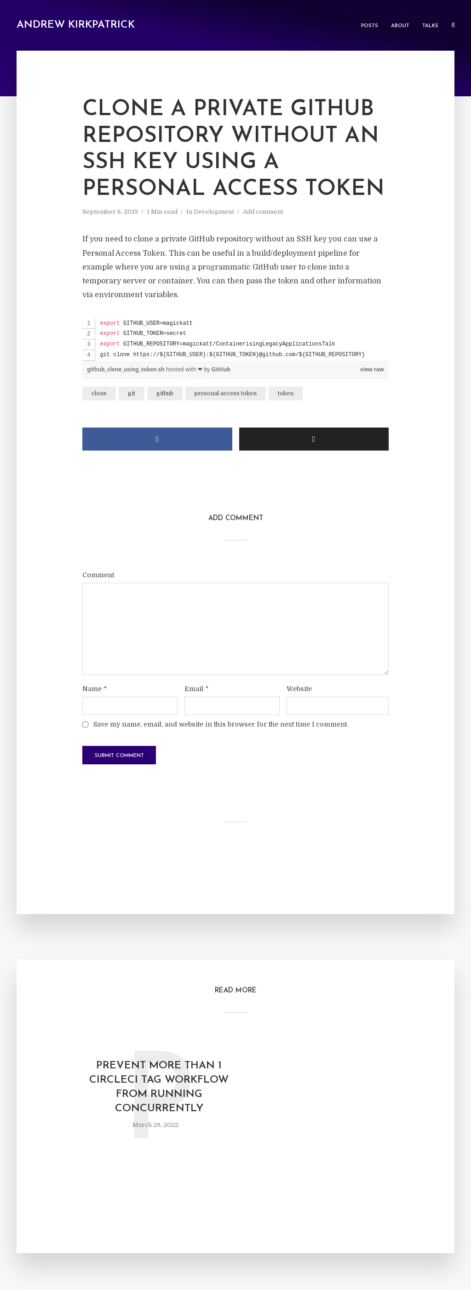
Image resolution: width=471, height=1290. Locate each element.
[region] (235, 339)
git (131, 393)
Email (196, 689)
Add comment (263, 211)
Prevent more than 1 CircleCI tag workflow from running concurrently (159, 1087)
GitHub (221, 369)
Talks (430, 26)
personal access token (226, 393)
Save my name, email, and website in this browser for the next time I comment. (220, 724)
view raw (372, 369)
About (400, 26)
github (164, 393)
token (285, 393)
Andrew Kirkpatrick (76, 25)
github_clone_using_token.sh (126, 369)
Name (94, 689)
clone (99, 393)
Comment (98, 575)
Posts (369, 26)
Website (299, 689)
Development (214, 211)
